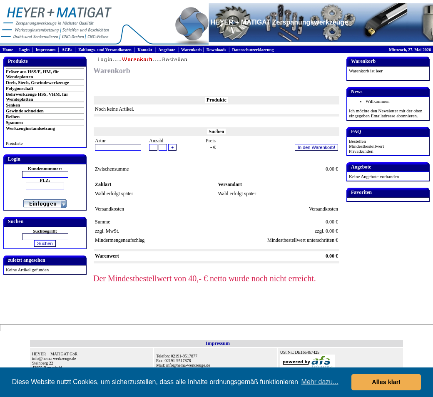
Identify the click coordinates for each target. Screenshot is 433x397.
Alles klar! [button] (386, 382)
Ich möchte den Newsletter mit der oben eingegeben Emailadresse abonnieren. (386, 113)
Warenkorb (191, 49)
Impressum (45, 49)
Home (7, 49)
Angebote (166, 49)
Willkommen (378, 101)
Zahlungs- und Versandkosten (105, 49)
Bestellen (357, 141)
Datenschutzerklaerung (253, 49)
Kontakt (144, 49)
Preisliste (14, 143)
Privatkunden (361, 151)
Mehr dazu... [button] (319, 381)
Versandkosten (323, 209)
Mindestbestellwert (366, 146)
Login (24, 49)
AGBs (67, 49)
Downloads (216, 49)
